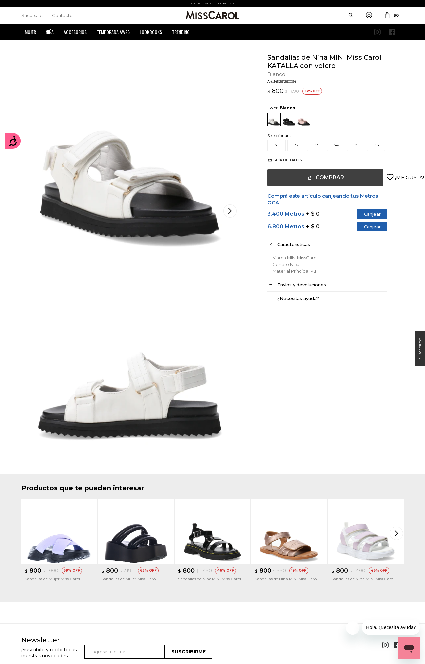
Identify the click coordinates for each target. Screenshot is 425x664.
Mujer (30, 31)
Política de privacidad (239, 570)
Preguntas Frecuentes (141, 590)
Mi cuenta (30, 560)
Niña (50, 31)
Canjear (365, 214)
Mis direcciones (35, 580)
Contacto (62, 15)
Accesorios (75, 31)
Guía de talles (281, 160)
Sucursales (32, 15)
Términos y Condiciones (142, 570)
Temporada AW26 (113, 31)
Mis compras (33, 570)
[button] (397, 390)
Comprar (323, 177)
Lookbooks (151, 31)
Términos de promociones (144, 580)
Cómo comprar (135, 560)
